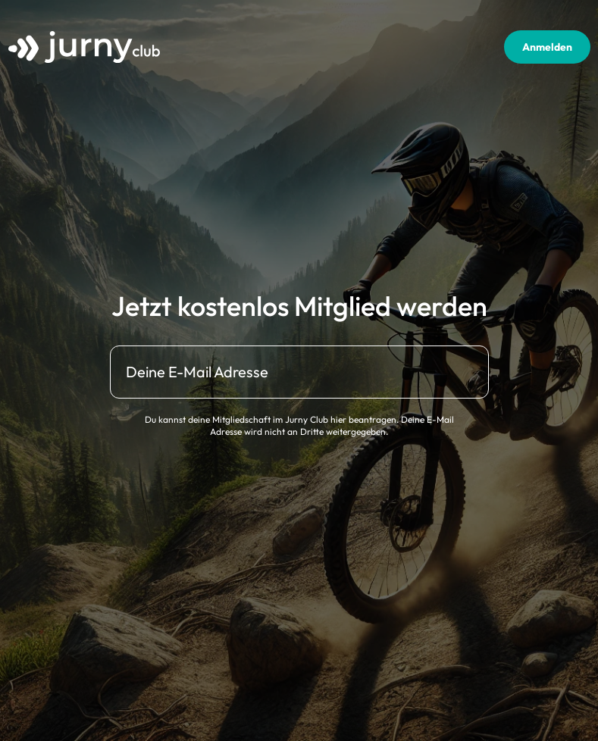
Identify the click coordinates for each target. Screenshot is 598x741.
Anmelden (547, 47)
